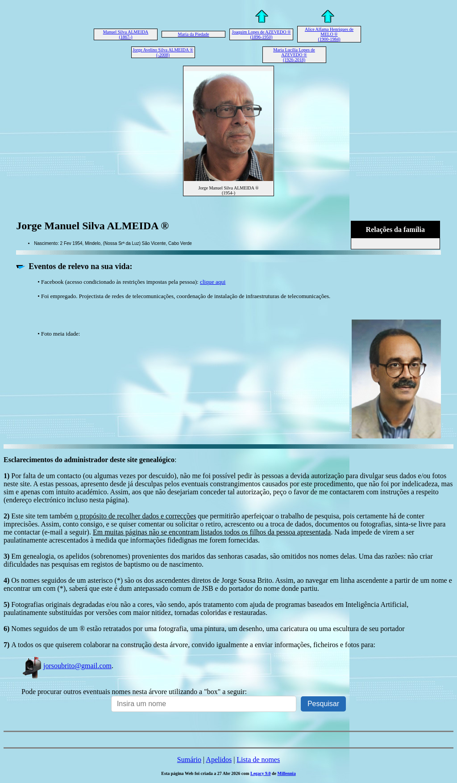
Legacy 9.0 (260, 773)
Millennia (287, 773)
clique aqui (212, 281)
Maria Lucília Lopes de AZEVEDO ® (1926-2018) (294, 54)
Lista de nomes (258, 759)
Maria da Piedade (193, 34)
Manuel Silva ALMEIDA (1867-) (126, 34)
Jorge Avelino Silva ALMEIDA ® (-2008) (163, 52)
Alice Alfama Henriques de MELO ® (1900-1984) (329, 34)
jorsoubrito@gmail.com (66, 665)
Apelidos (219, 759)
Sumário (189, 759)
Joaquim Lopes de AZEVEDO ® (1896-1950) (261, 34)
